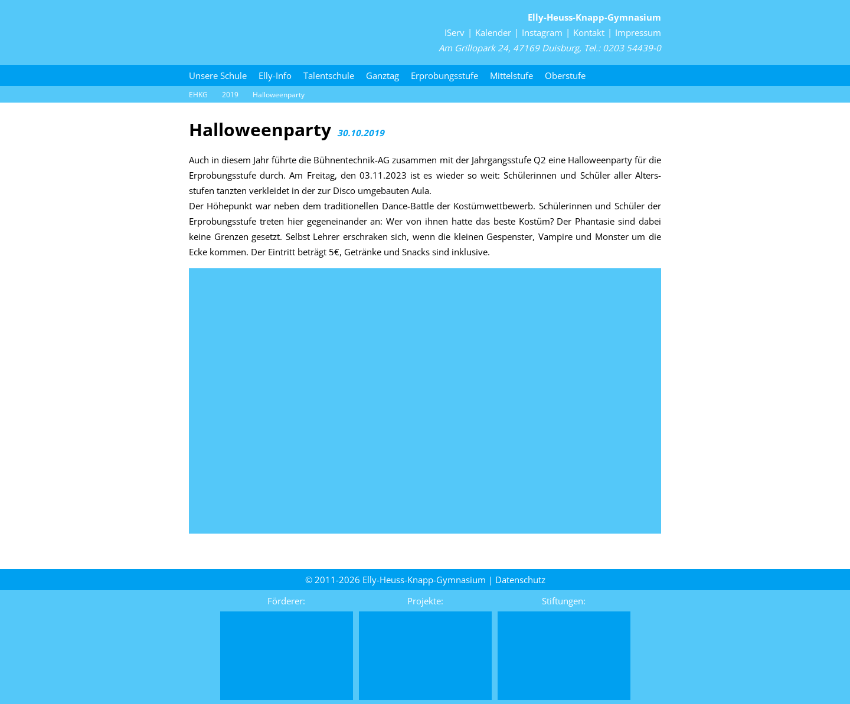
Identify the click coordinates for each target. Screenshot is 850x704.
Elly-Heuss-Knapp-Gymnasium (594, 17)
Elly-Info (275, 75)
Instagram (542, 32)
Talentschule (328, 75)
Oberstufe (565, 75)
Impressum (638, 32)
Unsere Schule (218, 75)
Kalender (493, 32)
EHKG (198, 95)
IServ (454, 32)
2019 (230, 95)
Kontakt (588, 32)
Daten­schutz (520, 579)
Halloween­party (279, 95)
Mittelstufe (511, 75)
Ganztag (382, 75)
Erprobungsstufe (444, 75)
